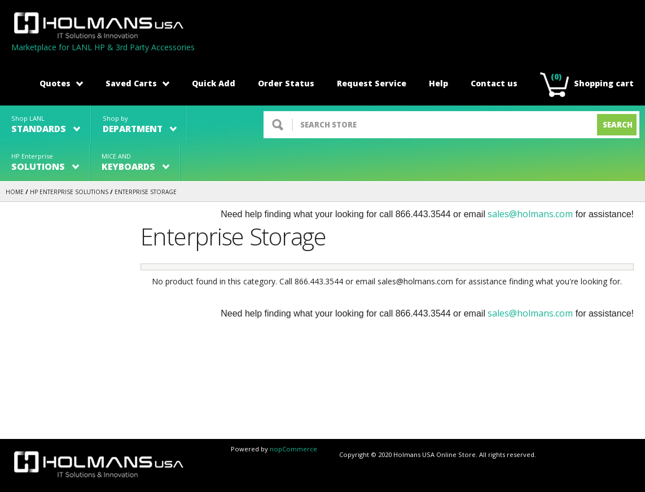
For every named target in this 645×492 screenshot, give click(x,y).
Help (438, 83)
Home (15, 192)
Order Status (286, 83)
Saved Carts (137, 83)
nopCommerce (293, 449)
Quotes (61, 83)
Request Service (371, 83)
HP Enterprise (45, 162)
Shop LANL (45, 124)
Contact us (494, 83)
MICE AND (135, 162)
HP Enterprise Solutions (69, 192)
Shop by (140, 124)
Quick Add (213, 83)
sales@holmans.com (530, 214)
